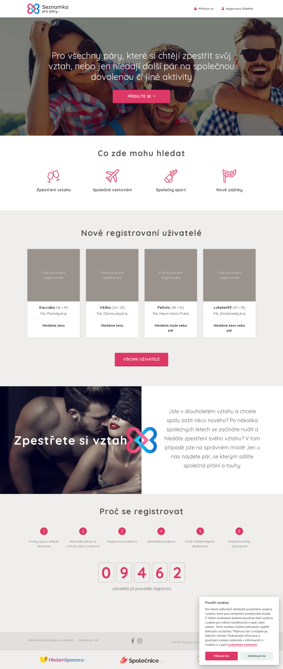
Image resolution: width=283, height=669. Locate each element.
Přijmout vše (221, 655)
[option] (141, 76)
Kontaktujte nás (88, 640)
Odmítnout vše (257, 655)
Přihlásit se (203, 8)
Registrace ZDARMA (237, 8)
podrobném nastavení (242, 645)
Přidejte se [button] (140, 96)
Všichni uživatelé (141, 359)
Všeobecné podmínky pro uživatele (50, 640)
